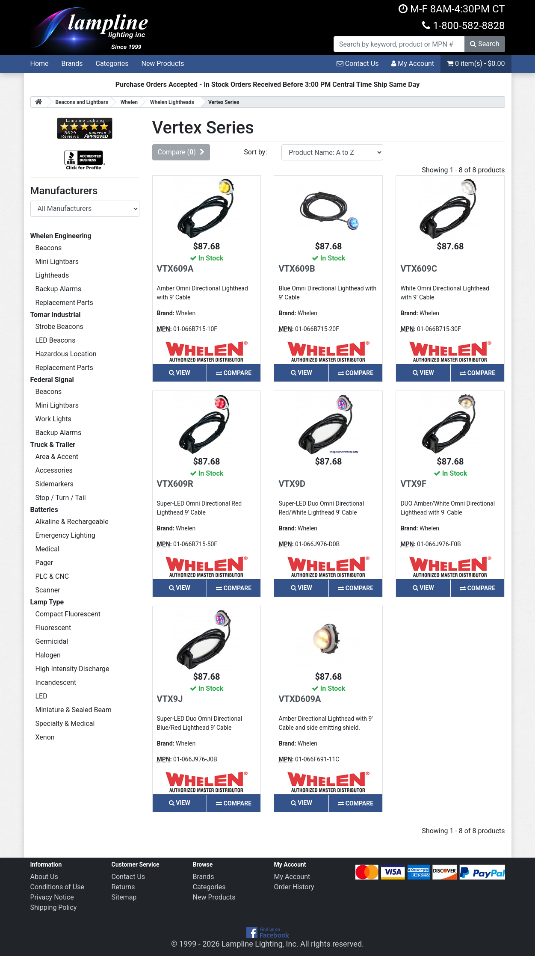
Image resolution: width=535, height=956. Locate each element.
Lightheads (52, 275)
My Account (412, 63)
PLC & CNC (52, 576)
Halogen (48, 655)
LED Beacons (55, 340)
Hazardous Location (66, 354)
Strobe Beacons (59, 327)
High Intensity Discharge (72, 669)
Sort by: (255, 152)
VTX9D (291, 484)
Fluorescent (53, 628)
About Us (44, 877)
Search (484, 44)
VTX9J (170, 699)
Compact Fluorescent (67, 614)
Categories (111, 63)
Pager (44, 563)
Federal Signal (52, 380)
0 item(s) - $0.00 (476, 63)
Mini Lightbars (57, 261)
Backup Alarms (58, 289)
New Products (162, 63)
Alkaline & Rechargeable (72, 522)
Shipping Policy (53, 907)
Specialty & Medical (65, 723)
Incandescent (56, 682)
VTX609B (296, 268)
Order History (294, 887)
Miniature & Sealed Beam (73, 710)
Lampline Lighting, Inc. (260, 943)
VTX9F (413, 484)
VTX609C (418, 268)
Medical (47, 549)
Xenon (45, 737)
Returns (123, 887)
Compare (233, 373)
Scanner (47, 590)
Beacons (48, 248)
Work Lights (53, 419)
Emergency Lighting (65, 535)
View (179, 372)
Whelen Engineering (61, 236)
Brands (72, 63)
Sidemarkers (54, 484)
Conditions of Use (57, 887)
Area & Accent (57, 457)
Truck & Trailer (53, 445)
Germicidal (51, 641)
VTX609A (175, 268)
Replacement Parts (64, 303)
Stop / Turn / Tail (60, 498)
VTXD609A (299, 699)
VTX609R (175, 484)
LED (41, 696)
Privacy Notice (52, 897)
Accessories (54, 470)
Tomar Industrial (55, 315)
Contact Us (358, 63)
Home (39, 63)
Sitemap (124, 897)
